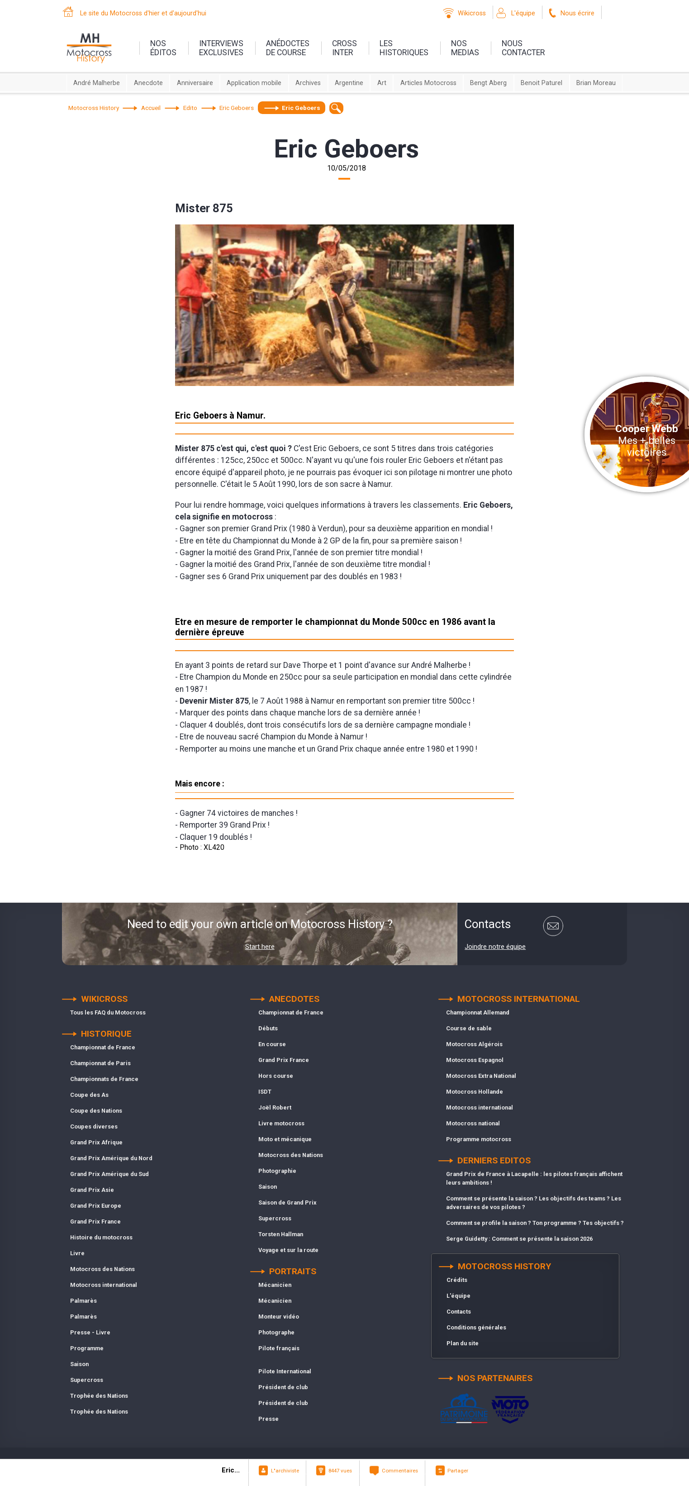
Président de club (283, 1387)
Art (381, 83)
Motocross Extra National (481, 1075)
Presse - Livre (90, 1332)
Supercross (86, 1379)
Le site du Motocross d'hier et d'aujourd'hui (143, 13)
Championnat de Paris (100, 1063)
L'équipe (523, 13)
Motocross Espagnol (475, 1060)
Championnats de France (104, 1079)
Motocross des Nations (102, 1269)
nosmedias (465, 48)
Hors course (275, 1075)
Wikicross (472, 13)
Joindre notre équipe (495, 947)
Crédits (457, 1279)
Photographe (276, 1332)
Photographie (277, 1170)
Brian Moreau (596, 83)
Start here (260, 947)
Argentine (349, 83)
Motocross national (473, 1123)
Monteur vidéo (278, 1316)
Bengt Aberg (488, 83)
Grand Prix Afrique (96, 1142)
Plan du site (463, 1343)
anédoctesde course (287, 48)
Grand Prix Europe (95, 1205)
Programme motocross (478, 1139)
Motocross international (103, 1284)
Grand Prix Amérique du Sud (109, 1174)
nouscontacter (523, 48)
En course (272, 1044)
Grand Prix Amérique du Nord (111, 1158)
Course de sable (469, 1028)
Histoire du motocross (101, 1237)
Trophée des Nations (99, 1395)
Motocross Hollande (474, 1091)
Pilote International (284, 1371)
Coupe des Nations (96, 1110)
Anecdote (148, 83)
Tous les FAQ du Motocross (108, 1012)
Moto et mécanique (285, 1139)
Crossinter (344, 48)
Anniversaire (195, 83)
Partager (457, 1470)
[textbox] (336, 108)
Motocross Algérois (474, 1044)
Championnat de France (102, 1047)
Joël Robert (274, 1107)
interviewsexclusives (221, 48)
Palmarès (83, 1300)
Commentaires (400, 1470)
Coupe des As (89, 1094)
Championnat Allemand (477, 1012)
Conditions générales (476, 1327)
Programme (87, 1348)
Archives (308, 83)
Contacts (459, 1311)
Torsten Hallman (280, 1234)
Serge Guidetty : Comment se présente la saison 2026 (519, 1238)
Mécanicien (274, 1284)
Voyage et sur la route (288, 1250)
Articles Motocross (428, 83)
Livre (77, 1253)
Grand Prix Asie (92, 1189)
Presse (268, 1418)
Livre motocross (281, 1123)
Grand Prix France (95, 1221)
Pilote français (278, 1348)
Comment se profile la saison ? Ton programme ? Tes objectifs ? (535, 1222)
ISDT (264, 1091)
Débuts (268, 1028)
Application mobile (254, 83)
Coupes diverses (94, 1126)
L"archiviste (285, 1470)
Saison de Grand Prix (287, 1202)
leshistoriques (404, 48)
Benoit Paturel (541, 83)
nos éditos (163, 48)
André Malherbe (96, 83)
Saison (79, 1364)
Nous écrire (577, 13)
